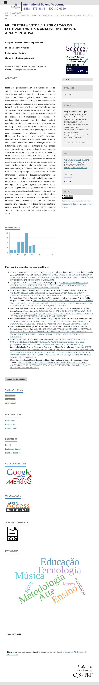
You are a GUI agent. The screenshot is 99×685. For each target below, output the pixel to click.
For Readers (10, 420)
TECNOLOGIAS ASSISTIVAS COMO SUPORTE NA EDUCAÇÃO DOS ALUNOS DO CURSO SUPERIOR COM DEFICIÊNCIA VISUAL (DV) (50, 330)
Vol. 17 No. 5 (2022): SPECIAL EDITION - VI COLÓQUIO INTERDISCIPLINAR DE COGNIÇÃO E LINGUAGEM (48, 16)
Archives (16, 13)
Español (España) (12, 453)
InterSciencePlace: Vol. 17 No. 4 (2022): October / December (62, 324)
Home (8, 13)
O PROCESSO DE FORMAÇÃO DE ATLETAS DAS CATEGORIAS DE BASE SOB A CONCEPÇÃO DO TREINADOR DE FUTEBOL (49, 283)
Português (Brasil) (13, 449)
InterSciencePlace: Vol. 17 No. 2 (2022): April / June (67, 295)
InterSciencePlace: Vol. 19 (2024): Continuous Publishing (34, 287)
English (8, 445)
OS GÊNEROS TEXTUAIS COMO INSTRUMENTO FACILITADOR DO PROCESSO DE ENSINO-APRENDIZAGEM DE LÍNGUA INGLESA (50, 293)
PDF (67, 79)
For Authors (10, 424)
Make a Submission (16, 379)
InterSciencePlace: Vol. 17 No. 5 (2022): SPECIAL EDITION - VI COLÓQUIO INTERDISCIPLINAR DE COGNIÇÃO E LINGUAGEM (51, 278)
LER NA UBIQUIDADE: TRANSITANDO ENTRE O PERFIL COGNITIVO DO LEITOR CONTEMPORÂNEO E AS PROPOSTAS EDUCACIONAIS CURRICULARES (49, 363)
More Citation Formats (75, 142)
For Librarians (10, 428)
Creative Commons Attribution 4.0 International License (77, 204)
